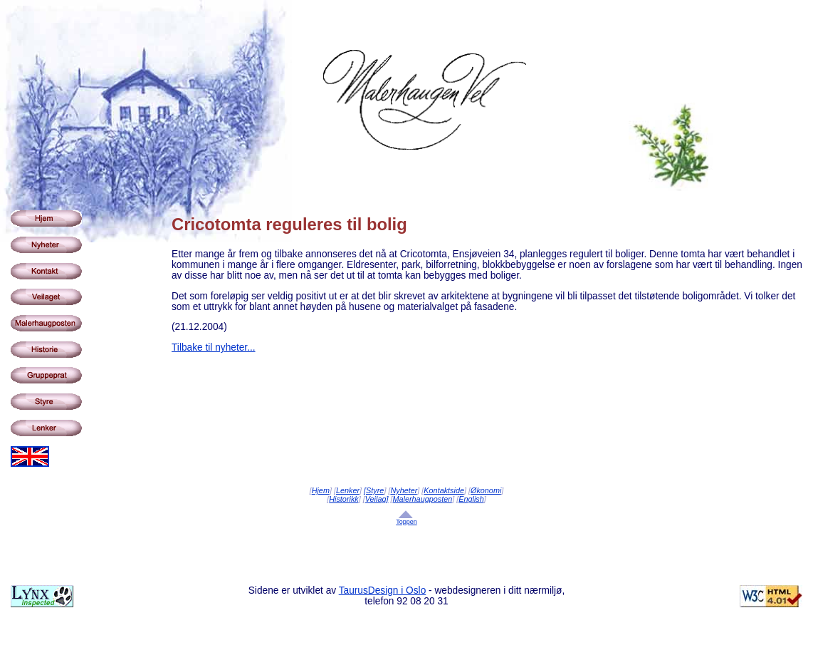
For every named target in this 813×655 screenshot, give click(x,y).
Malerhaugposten (423, 499)
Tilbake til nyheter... (214, 347)
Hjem (321, 490)
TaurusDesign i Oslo (382, 590)
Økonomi (486, 490)
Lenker (348, 490)
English (471, 499)
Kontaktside (444, 490)
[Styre (374, 490)
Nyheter (403, 490)
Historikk (344, 499)
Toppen (406, 521)
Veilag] (377, 499)
